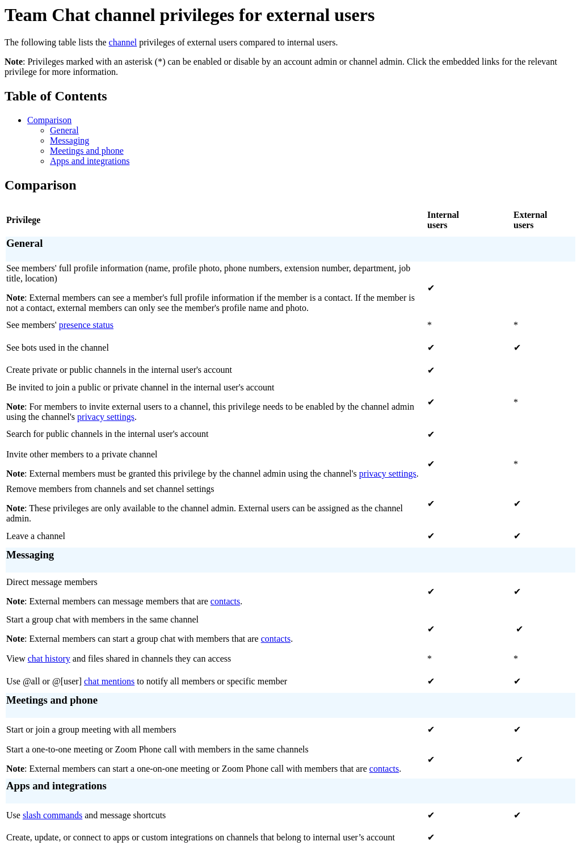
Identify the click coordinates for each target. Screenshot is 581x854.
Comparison (49, 120)
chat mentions (109, 681)
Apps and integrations (89, 161)
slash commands (52, 815)
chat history (49, 658)
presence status (86, 325)
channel (123, 42)
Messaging (69, 140)
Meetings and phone (87, 150)
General (64, 130)
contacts (225, 601)
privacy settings (105, 417)
